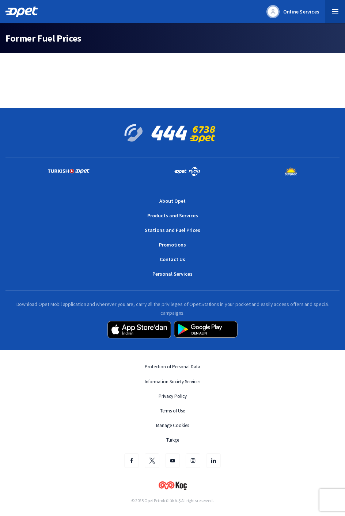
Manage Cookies (172, 425)
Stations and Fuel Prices (172, 230)
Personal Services (172, 274)
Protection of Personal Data (172, 367)
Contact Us (172, 259)
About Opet (172, 201)
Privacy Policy (173, 396)
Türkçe (172, 440)
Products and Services (172, 215)
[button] (335, 11)
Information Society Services (172, 382)
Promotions (172, 244)
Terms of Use (172, 411)
